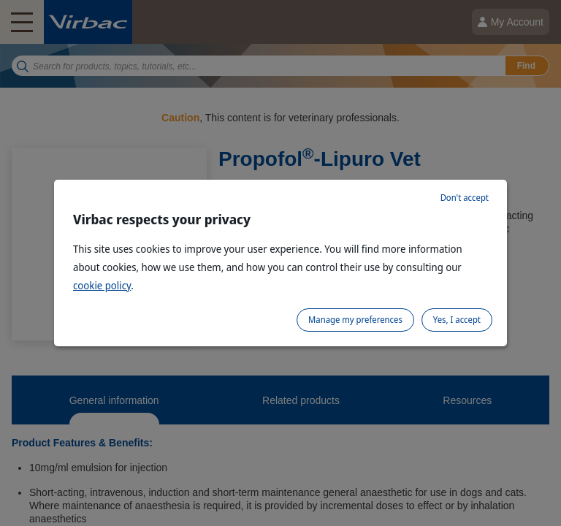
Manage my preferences (355, 319)
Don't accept (464, 197)
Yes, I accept (457, 319)
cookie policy (102, 285)
